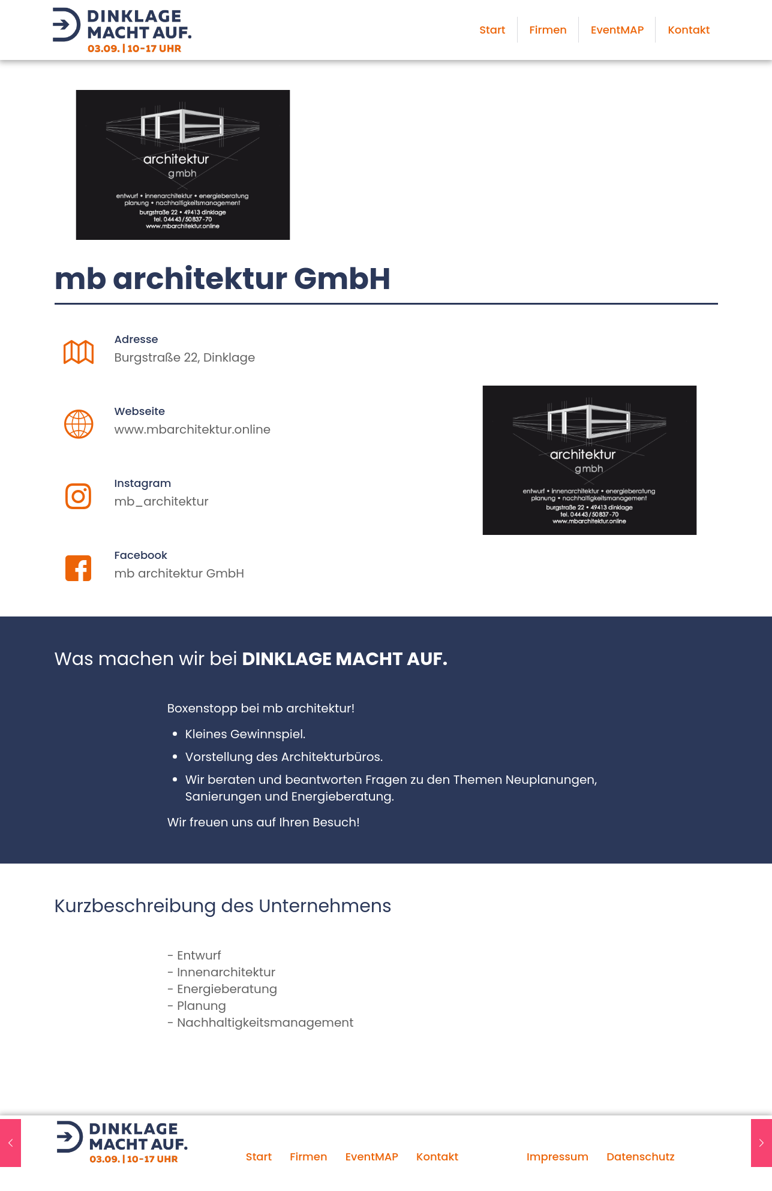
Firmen (308, 1156)
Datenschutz (640, 1156)
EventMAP (372, 1156)
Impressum (557, 1156)
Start (259, 1156)
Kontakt (437, 1156)
